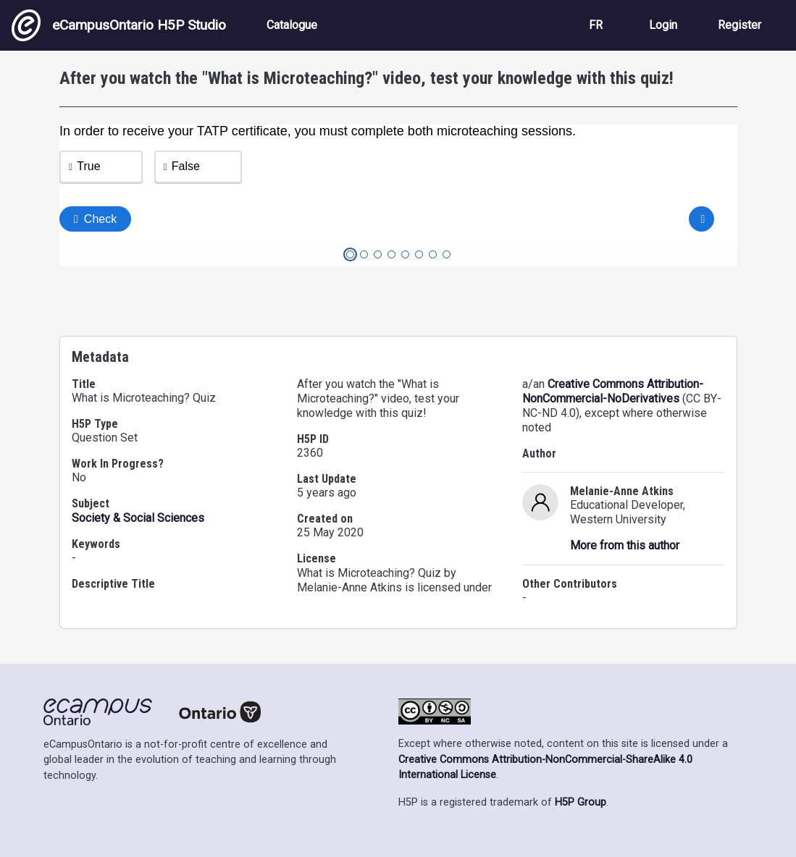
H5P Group (580, 802)
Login (663, 25)
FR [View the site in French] (596, 25)
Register (739, 25)
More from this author (624, 545)
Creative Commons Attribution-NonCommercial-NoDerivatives (612, 391)
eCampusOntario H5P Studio (119, 25)
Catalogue (292, 25)
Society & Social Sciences (138, 518)
